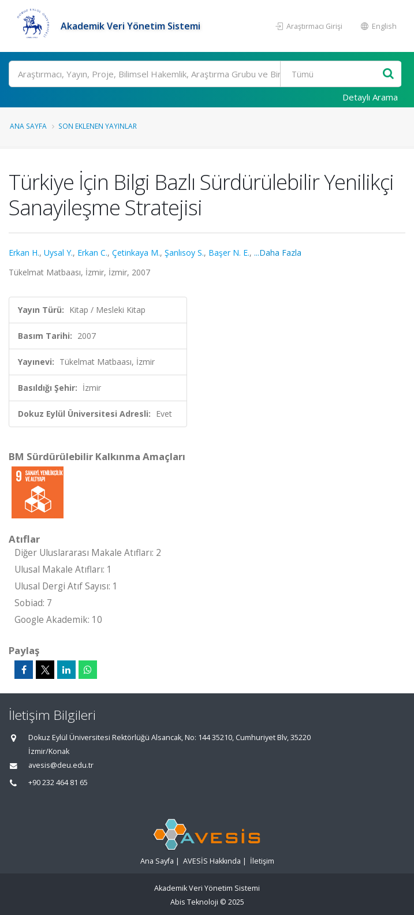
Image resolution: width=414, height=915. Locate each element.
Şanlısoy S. (184, 252)
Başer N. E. (228, 252)
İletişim (262, 861)
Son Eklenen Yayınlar (97, 125)
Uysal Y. (58, 252)
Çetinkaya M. (136, 252)
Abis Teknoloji (194, 902)
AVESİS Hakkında (212, 861)
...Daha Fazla (277, 252)
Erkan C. (92, 252)
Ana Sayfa (28, 125)
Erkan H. (24, 252)
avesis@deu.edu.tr (61, 765)
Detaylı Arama (370, 97)
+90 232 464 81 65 (58, 782)
